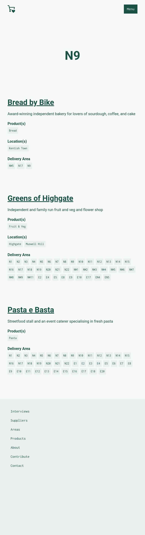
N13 (108, 261)
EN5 (107, 277)
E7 (121, 363)
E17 (88, 277)
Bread (13, 130)
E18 (93, 371)
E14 (56, 371)
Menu (130, 9)
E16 (74, 371)
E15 (65, 371)
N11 (90, 261)
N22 (67, 269)
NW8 (11, 277)
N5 (41, 261)
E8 (63, 277)
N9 (29, 165)
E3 (90, 363)
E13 (47, 371)
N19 (39, 269)
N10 (81, 261)
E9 (70, 277)
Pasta (13, 338)
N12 (99, 261)
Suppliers (19, 420)
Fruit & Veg (17, 226)
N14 (118, 261)
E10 (79, 277)
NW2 (85, 269)
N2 (18, 261)
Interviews (20, 411)
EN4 (98, 277)
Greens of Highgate (40, 198)
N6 (49, 261)
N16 (11, 269)
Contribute (20, 456)
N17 (20, 165)
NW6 (122, 269)
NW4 (104, 269)
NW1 (76, 269)
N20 (48, 269)
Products (18, 438)
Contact (17, 466)
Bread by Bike (31, 102)
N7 (57, 261)
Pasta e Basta (31, 309)
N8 (64, 261)
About (15, 447)
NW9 (20, 277)
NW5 (11, 165)
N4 (33, 261)
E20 (102, 371)
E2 (39, 277)
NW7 (131, 269)
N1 (10, 261)
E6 (114, 363)
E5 (55, 277)
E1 (75, 363)
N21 (57, 269)
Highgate (15, 244)
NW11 (31, 277)
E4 (47, 277)
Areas (15, 429)
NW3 (94, 269)
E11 (28, 371)
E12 (37, 371)
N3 (26, 261)
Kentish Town (18, 148)
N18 (30, 269)
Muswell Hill (35, 244)
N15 (127, 261)
